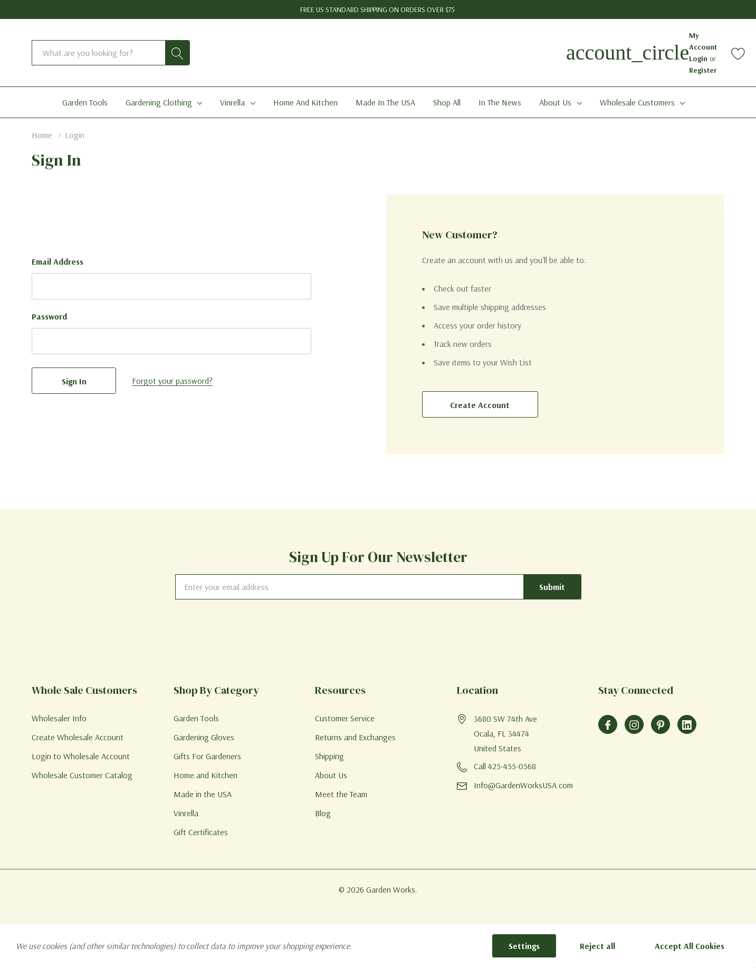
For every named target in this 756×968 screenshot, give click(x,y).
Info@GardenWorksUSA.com (523, 785)
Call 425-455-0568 (505, 766)
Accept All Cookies (689, 946)
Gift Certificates (201, 832)
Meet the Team (341, 794)
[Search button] (177, 53)
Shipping (329, 756)
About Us (555, 102)
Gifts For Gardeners (207, 756)
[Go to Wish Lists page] (738, 53)
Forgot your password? (172, 380)
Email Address (57, 261)
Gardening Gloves (204, 737)
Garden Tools (196, 718)
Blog (323, 813)
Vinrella (232, 102)
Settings (524, 946)
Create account (480, 405)
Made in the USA (203, 794)
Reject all (597, 946)
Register (702, 70)
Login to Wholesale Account (81, 756)
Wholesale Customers (637, 102)
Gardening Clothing (159, 102)
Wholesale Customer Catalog (82, 775)
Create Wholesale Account (77, 737)
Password (49, 316)
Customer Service (345, 718)
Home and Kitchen (205, 775)
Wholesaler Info (59, 718)
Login (699, 58)
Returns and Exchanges (355, 737)
